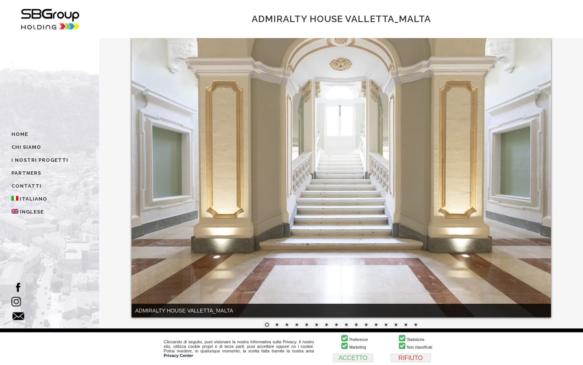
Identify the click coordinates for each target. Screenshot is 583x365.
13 (386, 325)
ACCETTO (353, 358)
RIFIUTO (410, 358)
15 (406, 325)
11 (366, 325)
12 (376, 325)
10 (356, 325)
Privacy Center (178, 355)
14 (396, 325)
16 (415, 325)
